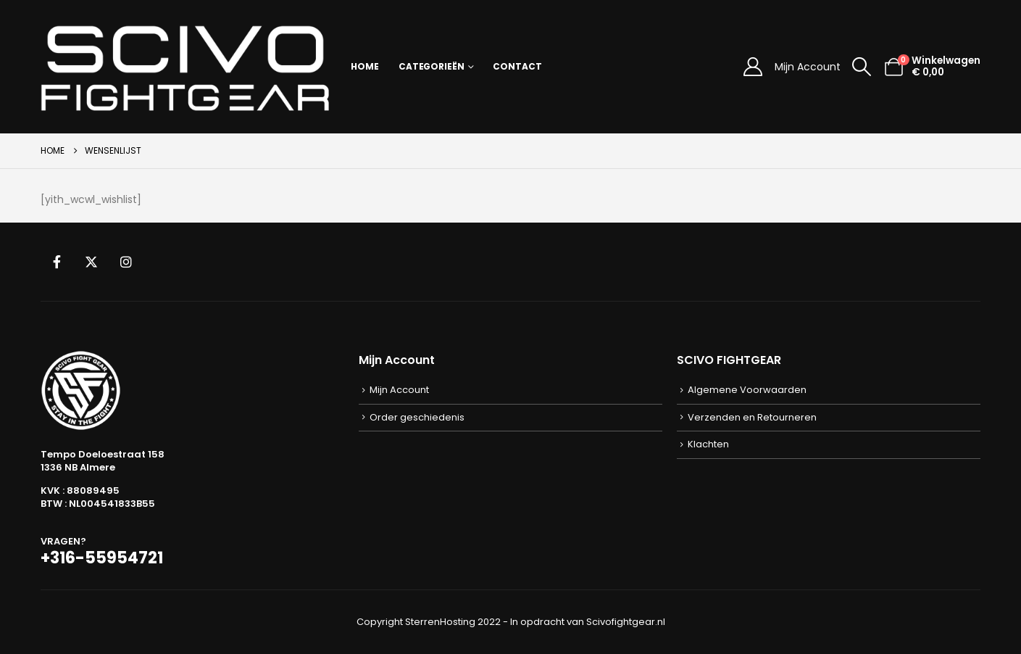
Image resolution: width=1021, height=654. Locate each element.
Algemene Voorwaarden (747, 390)
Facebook (56, 261)
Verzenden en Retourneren (752, 417)
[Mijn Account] (753, 66)
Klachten (708, 444)
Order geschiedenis (417, 417)
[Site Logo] (185, 67)
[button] (862, 66)
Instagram (126, 261)
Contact (517, 66)
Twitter (91, 261)
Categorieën (431, 66)
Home (365, 66)
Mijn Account (808, 66)
